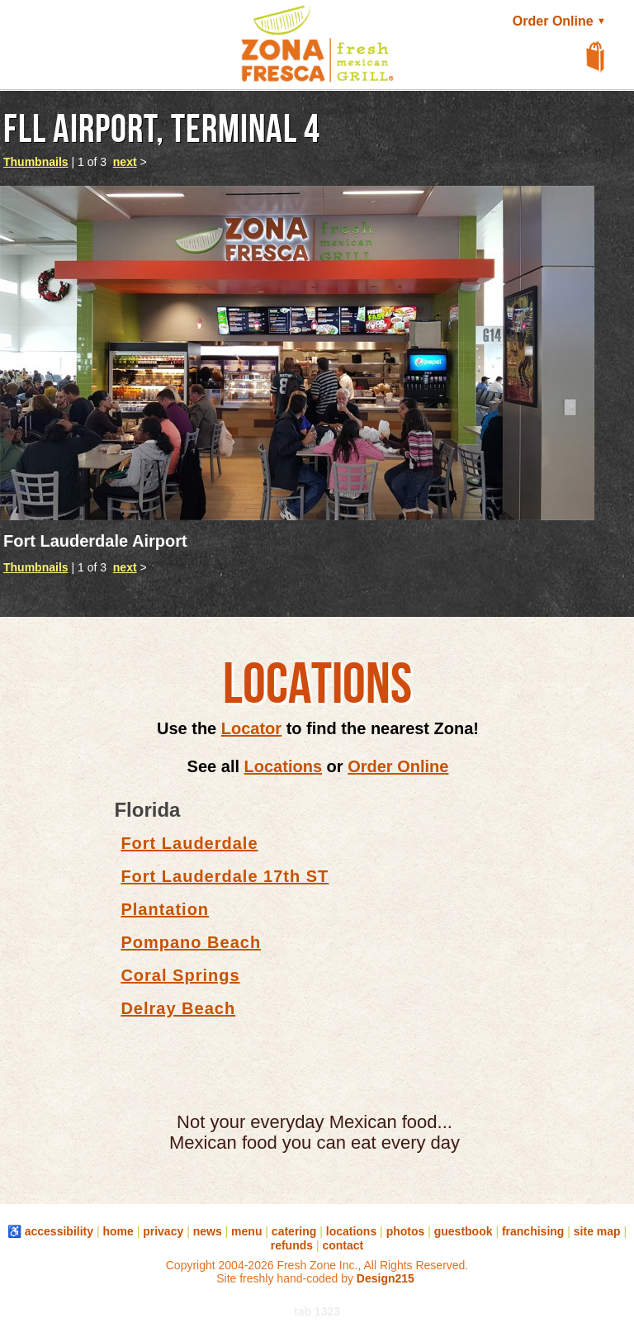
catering (294, 1231)
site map (597, 1231)
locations (351, 1231)
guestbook (463, 1231)
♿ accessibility (50, 1231)
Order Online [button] (561, 21)
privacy (163, 1231)
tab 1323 (317, 1311)
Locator (251, 728)
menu (246, 1231)
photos (405, 1231)
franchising (533, 1231)
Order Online (398, 766)
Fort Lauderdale (189, 843)
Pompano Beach (191, 942)
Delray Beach (178, 1008)
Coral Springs (180, 975)
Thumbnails (36, 161)
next (125, 161)
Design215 (385, 1278)
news (207, 1231)
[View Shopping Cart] (596, 57)
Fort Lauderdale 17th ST (225, 876)
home (117, 1231)
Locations (283, 766)
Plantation (165, 909)
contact (342, 1245)
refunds (292, 1245)
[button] (33, 54)
